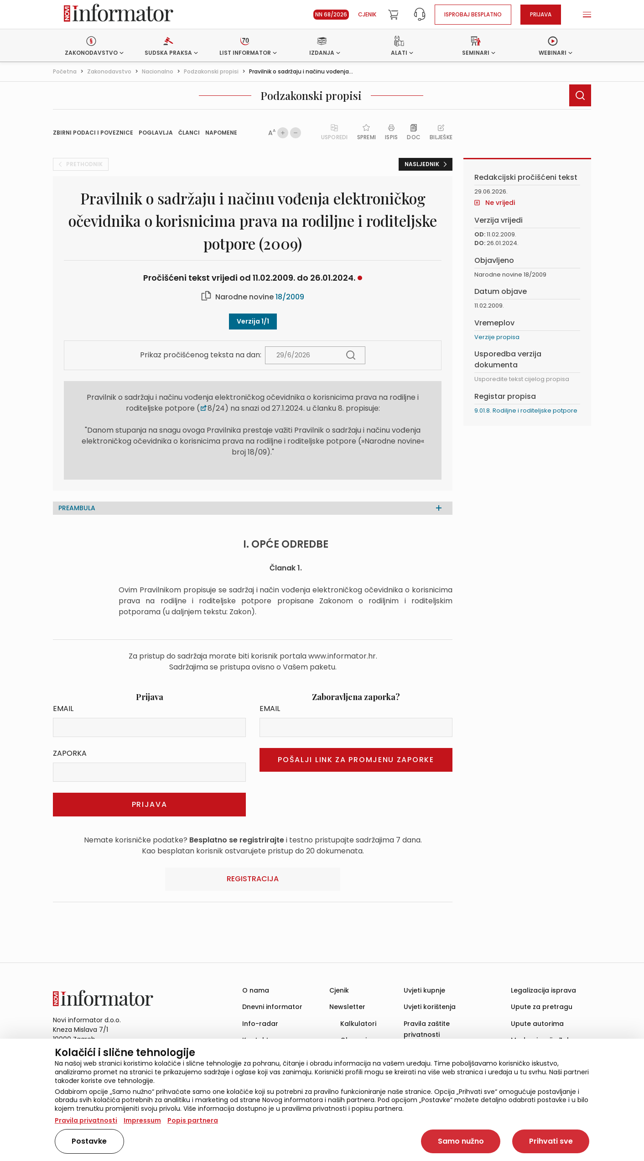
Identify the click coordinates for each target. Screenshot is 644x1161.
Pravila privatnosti (86, 1120)
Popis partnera (192, 1120)
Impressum (142, 1120)
